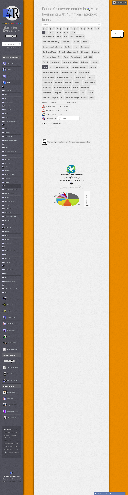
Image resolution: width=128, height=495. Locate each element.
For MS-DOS (88, 57)
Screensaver (47, 87)
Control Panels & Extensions (52, 47)
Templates (58, 92)
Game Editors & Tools (70, 62)
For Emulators (76, 57)
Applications (9, 63)
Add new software (10, 367)
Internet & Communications (59, 67)
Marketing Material (69, 72)
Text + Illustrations (71, 92)
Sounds (75, 87)
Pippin (7, 298)
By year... (7, 336)
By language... (9, 330)
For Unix (45, 62)
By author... (8, 323)
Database (68, 47)
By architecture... (10, 342)
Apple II (7, 311)
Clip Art (85, 42)
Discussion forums (10, 411)
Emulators (95, 52)
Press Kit (91, 77)
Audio (59, 37)
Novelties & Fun (48, 77)
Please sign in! (119, 2)
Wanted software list (11, 374)
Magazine (93, 67)
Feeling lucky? (9, 317)
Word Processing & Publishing (76, 98)
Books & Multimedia (77, 37)
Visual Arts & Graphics (50, 98)
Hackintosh (84, 62)
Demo (76, 47)
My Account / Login (10, 380)
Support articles (10, 404)
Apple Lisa (8, 304)
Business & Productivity (51, 42)
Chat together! (9, 392)
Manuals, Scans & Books (51, 72)
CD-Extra (76, 42)
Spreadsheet (47, 92)
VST (62, 98)
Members (8, 398)
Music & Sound (84, 72)
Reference (58, 82)
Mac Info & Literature (79, 67)
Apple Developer (48, 37)
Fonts (66, 57)
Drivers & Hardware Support (68, 52)
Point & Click (80, 77)
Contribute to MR (9, 355)
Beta (65, 37)
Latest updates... (10, 349)
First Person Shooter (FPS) (52, 57)
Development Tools (49, 52)
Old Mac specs (9, 417)
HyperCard (95, 62)
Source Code (85, 87)
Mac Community (8, 386)
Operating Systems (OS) (65, 77)
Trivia (82, 92)
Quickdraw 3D (47, 82)
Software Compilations (62, 87)
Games (7, 69)
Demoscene (85, 47)
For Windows (55, 62)
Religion (68, 82)
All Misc (6, 87)
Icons (45, 67)
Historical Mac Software (11, 57)
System (7, 76)
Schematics (77, 82)
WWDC (92, 98)
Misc (6, 82)
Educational (85, 52)
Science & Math (89, 82)
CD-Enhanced (66, 42)
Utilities (90, 92)
